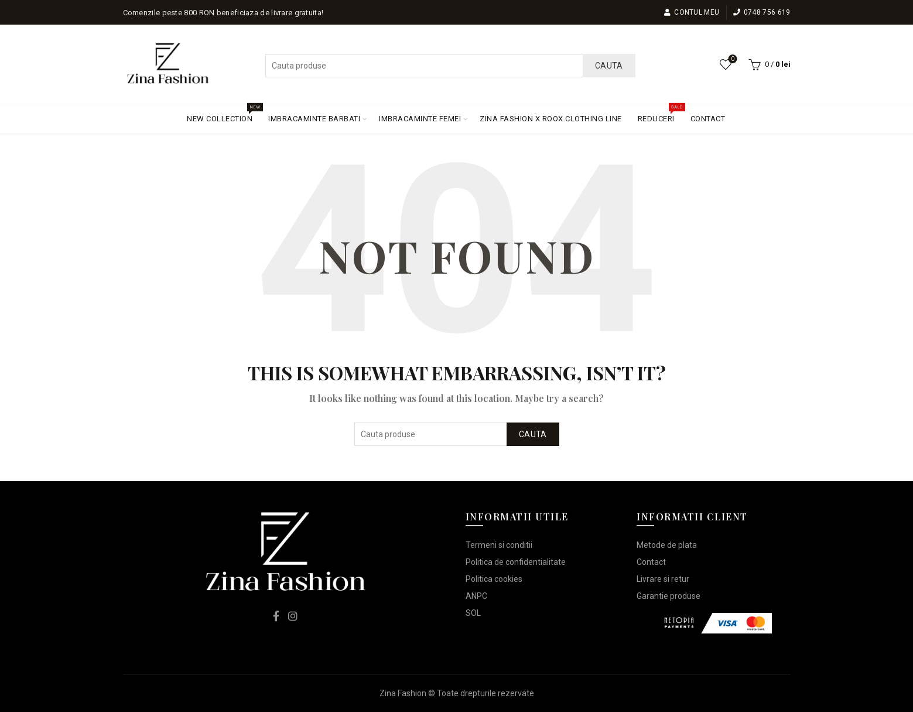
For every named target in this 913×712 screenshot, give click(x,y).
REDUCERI (660, 113)
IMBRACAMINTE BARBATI (314, 118)
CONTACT (708, 118)
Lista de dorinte (731, 59)
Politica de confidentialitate (516, 562)
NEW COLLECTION (223, 113)
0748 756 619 (762, 12)
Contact (651, 562)
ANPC (476, 596)
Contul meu (691, 12)
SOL (473, 613)
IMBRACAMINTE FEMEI (420, 118)
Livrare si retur (663, 579)
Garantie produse (668, 596)
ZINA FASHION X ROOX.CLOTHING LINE (551, 118)
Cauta (609, 65)
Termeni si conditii (499, 545)
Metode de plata (667, 545)
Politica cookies (494, 579)
